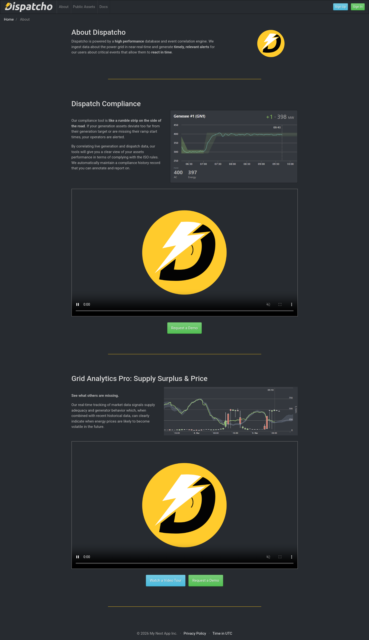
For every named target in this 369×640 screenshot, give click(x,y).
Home (9, 19)
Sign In (358, 7)
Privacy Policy (195, 633)
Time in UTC (222, 633)
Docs (103, 7)
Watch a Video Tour (165, 580)
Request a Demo (184, 328)
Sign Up (340, 7)
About (64, 7)
